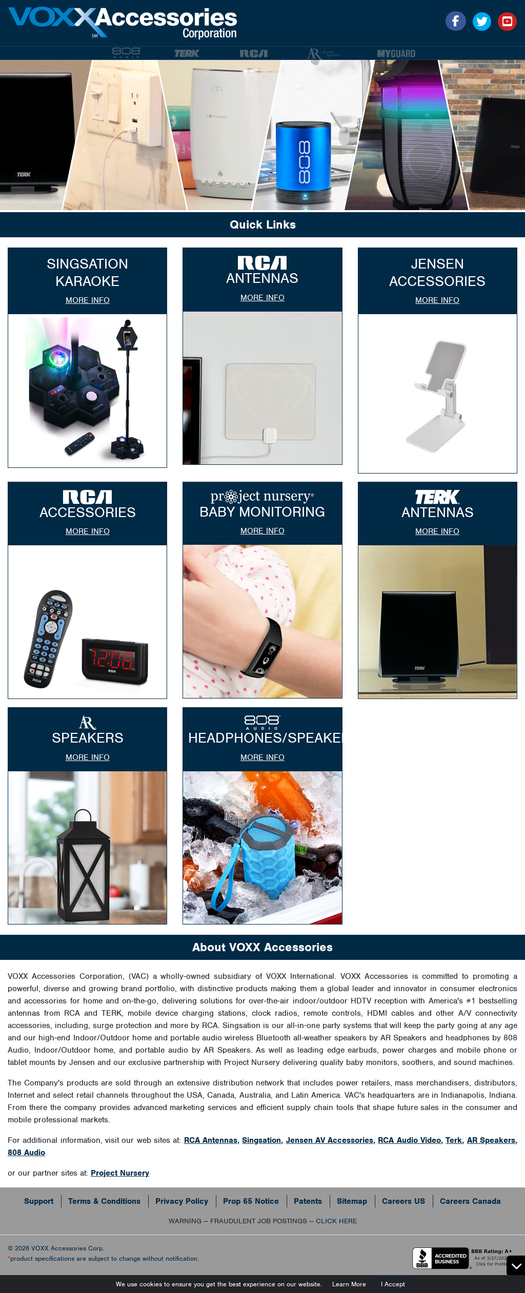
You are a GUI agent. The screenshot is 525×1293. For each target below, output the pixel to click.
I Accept (393, 1284)
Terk (454, 1140)
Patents (308, 1201)
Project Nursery (120, 1173)
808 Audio (26, 1152)
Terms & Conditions (104, 1201)
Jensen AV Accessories (330, 1140)
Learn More (349, 1284)
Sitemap (352, 1201)
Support (38, 1201)
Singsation (261, 1140)
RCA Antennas (210, 1140)
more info (88, 300)
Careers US (403, 1201)
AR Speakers (491, 1140)
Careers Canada (470, 1201)
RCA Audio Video (409, 1140)
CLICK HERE (336, 1221)
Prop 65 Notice (251, 1201)
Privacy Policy (181, 1201)
